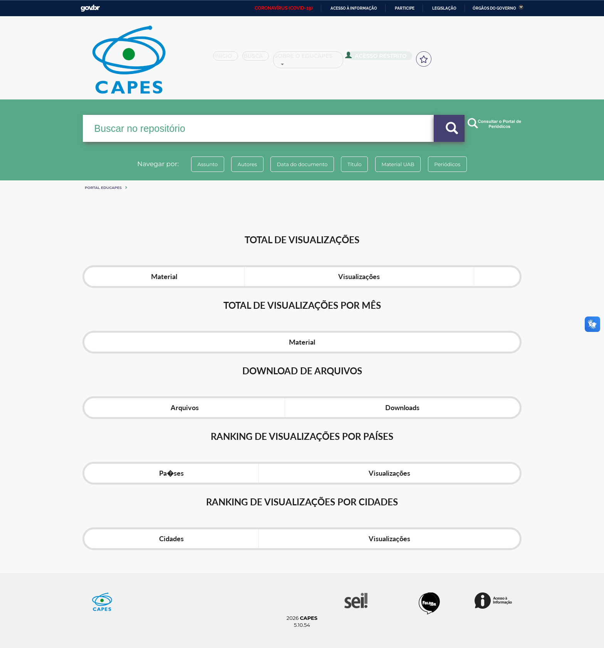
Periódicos (456, 164)
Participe (404, 8)
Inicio (227, 58)
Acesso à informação (354, 8)
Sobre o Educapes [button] (312, 58)
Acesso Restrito (379, 58)
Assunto (199, 164)
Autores (242, 164)
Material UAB (402, 164)
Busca (259, 58)
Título (356, 164)
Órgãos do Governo (494, 8)
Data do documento (300, 164)
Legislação (444, 8)
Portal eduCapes (103, 187)
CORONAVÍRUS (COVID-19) (284, 8)
